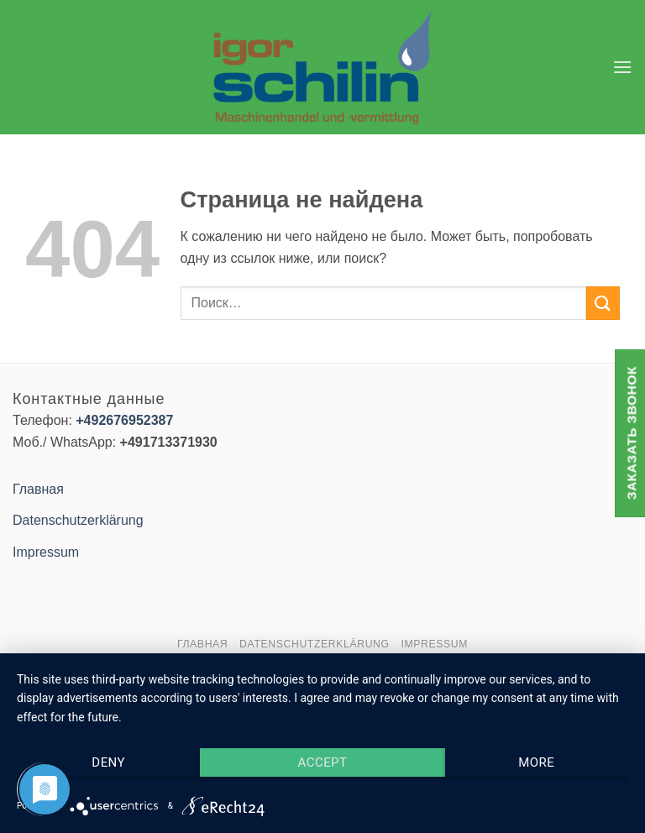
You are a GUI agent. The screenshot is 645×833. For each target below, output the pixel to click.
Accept (323, 762)
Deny (108, 762)
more (536, 762)
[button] (622, 66)
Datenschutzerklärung (78, 520)
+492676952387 (124, 420)
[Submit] (603, 302)
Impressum (46, 552)
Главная (38, 489)
